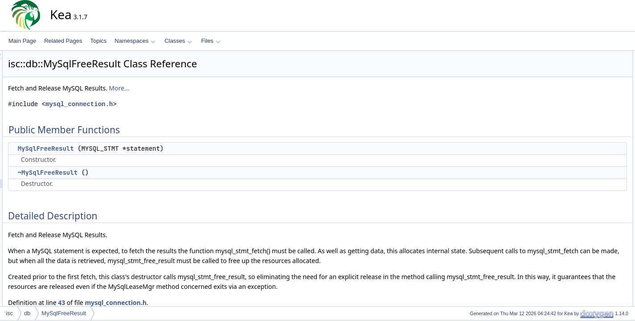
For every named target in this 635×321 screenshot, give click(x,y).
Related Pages (63, 40)
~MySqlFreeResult (128, 173)
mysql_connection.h (159, 104)
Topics (98, 40)
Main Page (22, 40)
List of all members (589, 124)
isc (9, 313)
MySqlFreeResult (126, 148)
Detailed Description (591, 85)
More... (199, 88)
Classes (178, 40)
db (27, 313)
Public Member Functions (597, 56)
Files (210, 40)
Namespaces (135, 40)
